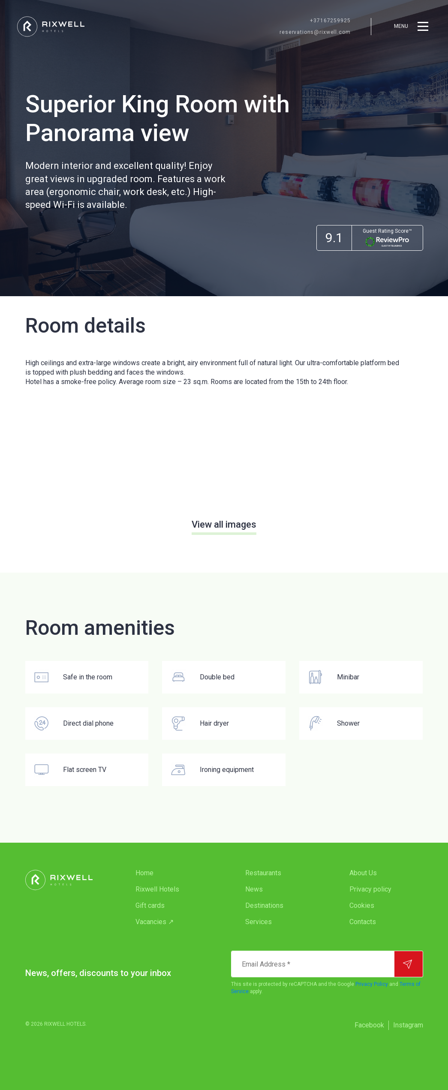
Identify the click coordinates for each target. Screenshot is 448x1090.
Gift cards (150, 905)
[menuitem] (173, 873)
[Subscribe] (408, 964)
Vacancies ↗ (154, 922)
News (254, 889)
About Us (363, 873)
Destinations (264, 905)
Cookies (361, 905)
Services (258, 922)
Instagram (408, 1025)
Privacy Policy (371, 984)
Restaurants (263, 873)
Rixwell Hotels (157, 889)
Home (144, 873)
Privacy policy (370, 889)
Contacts (362, 922)
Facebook (369, 1025)
